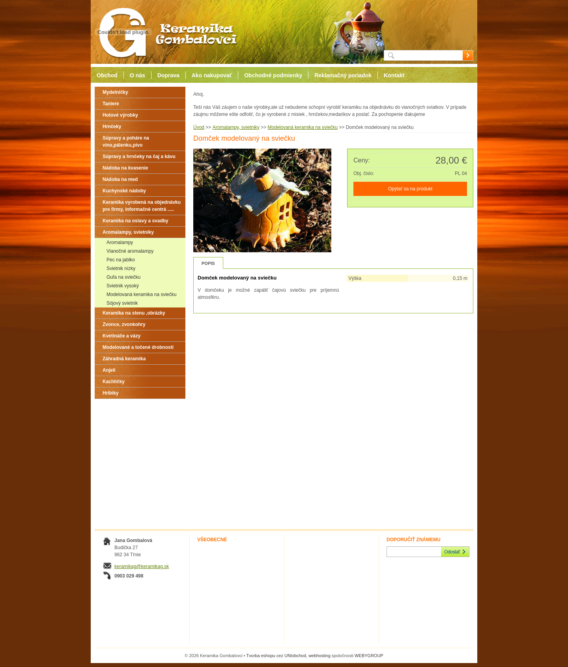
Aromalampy (119, 242)
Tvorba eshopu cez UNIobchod (276, 655)
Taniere (111, 103)
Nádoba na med (120, 179)
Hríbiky (111, 393)
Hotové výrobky (120, 115)
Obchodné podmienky (273, 75)
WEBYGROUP (369, 655)
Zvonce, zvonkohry (124, 324)
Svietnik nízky (120, 268)
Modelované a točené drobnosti (138, 347)
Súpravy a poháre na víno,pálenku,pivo (126, 141)
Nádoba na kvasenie (125, 168)
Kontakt (394, 75)
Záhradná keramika (124, 358)
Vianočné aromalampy (129, 251)
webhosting (319, 655)
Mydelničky (115, 92)
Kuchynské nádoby (124, 191)
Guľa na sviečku (123, 277)
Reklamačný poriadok (343, 75)
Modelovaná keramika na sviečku (141, 294)
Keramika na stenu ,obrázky (134, 313)
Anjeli (109, 370)
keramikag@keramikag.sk (141, 566)
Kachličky (114, 381)
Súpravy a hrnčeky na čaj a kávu (139, 156)
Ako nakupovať (212, 75)
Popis (208, 263)
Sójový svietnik (122, 303)
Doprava (168, 75)
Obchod (107, 75)
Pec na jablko (120, 260)
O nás (137, 75)
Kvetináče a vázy (121, 336)
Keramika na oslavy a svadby (135, 221)
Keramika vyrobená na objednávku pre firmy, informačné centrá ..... (142, 205)
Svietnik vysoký (122, 286)
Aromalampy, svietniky (128, 232)
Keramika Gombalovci (165, 32)
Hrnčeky (112, 126)
